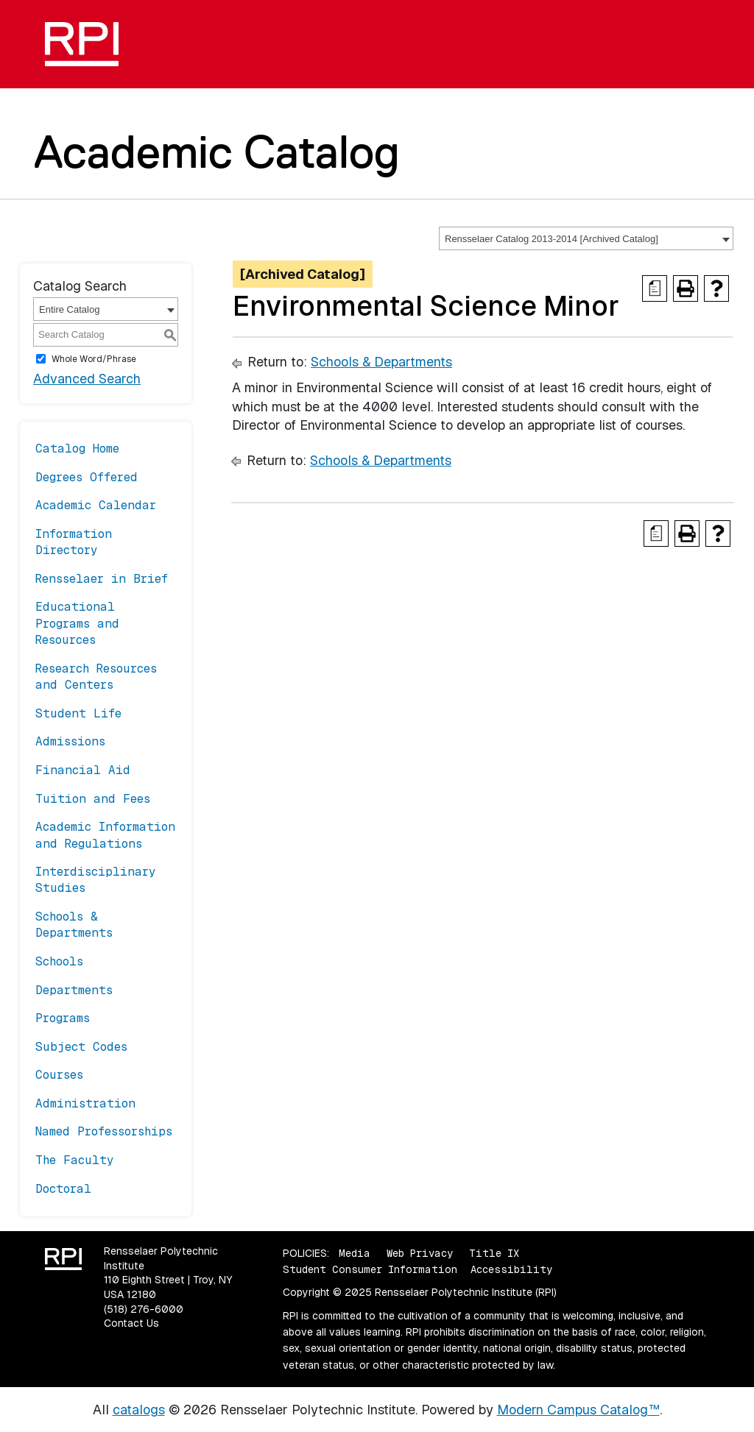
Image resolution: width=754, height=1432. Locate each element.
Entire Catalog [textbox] (69, 309)
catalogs (139, 1409)
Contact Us (131, 1323)
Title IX (494, 1253)
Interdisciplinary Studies (95, 880)
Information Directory (73, 542)
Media (354, 1253)
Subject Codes (81, 1046)
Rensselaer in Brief (101, 578)
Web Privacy (420, 1253)
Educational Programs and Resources (77, 623)
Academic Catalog (217, 152)
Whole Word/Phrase (94, 359)
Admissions (70, 741)
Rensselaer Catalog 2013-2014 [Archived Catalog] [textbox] (551, 238)
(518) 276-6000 (143, 1309)
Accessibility (511, 1269)
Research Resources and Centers (96, 676)
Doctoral (63, 1189)
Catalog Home (77, 448)
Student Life (78, 713)
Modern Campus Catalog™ (578, 1409)
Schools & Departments (74, 924)
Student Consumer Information (370, 1269)
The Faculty (74, 1160)
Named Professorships (103, 1131)
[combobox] (586, 238)
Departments (74, 990)
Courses (59, 1074)
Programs (62, 1018)
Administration (85, 1103)
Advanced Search (87, 378)
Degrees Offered (86, 477)
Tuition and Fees (92, 799)
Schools (59, 961)
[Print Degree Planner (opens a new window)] (654, 288)
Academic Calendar (95, 505)
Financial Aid (82, 770)
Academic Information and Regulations (105, 835)
